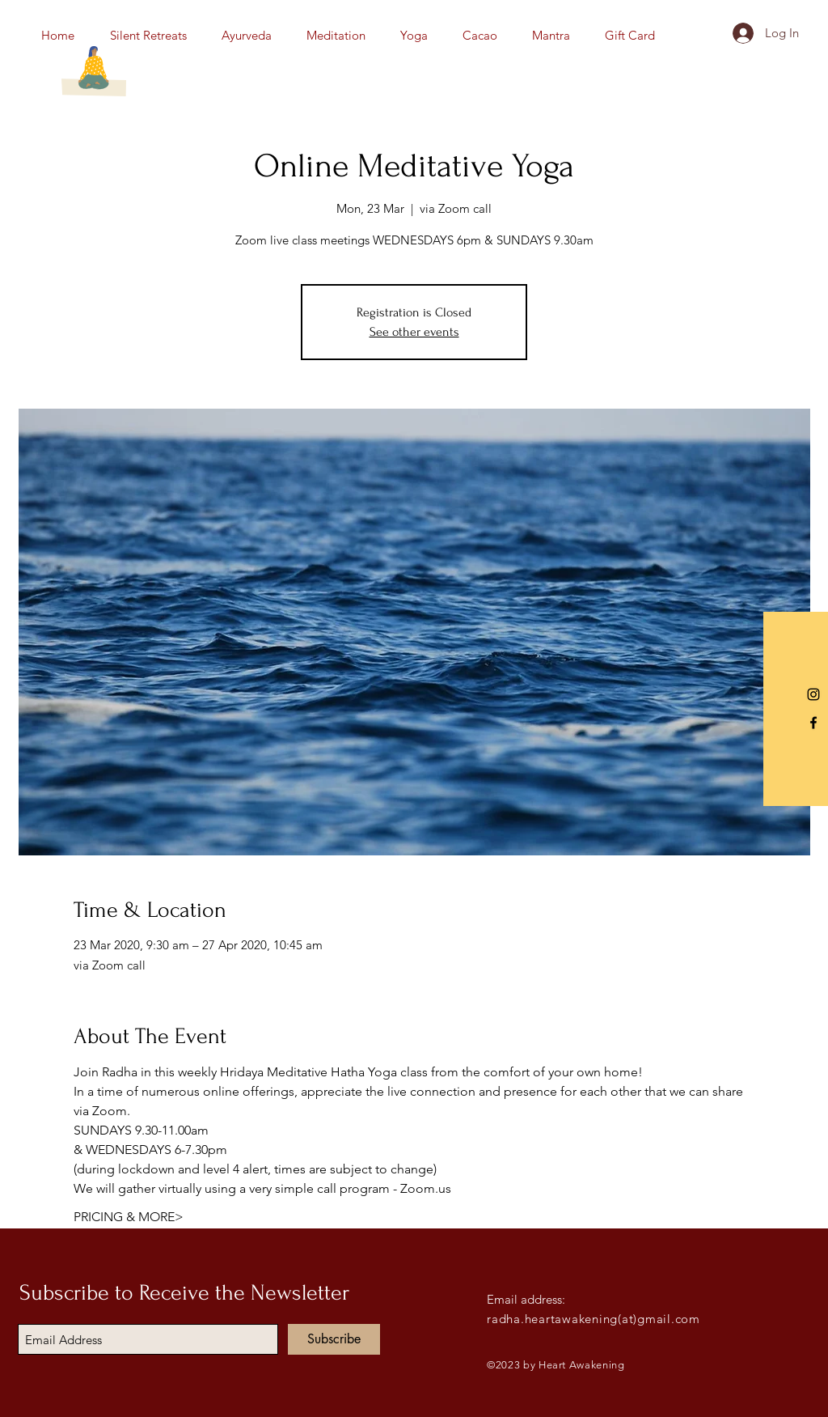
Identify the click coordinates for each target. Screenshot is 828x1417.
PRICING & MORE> (129, 1216)
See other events (414, 332)
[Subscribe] (334, 1339)
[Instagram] (813, 694)
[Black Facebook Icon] (813, 723)
